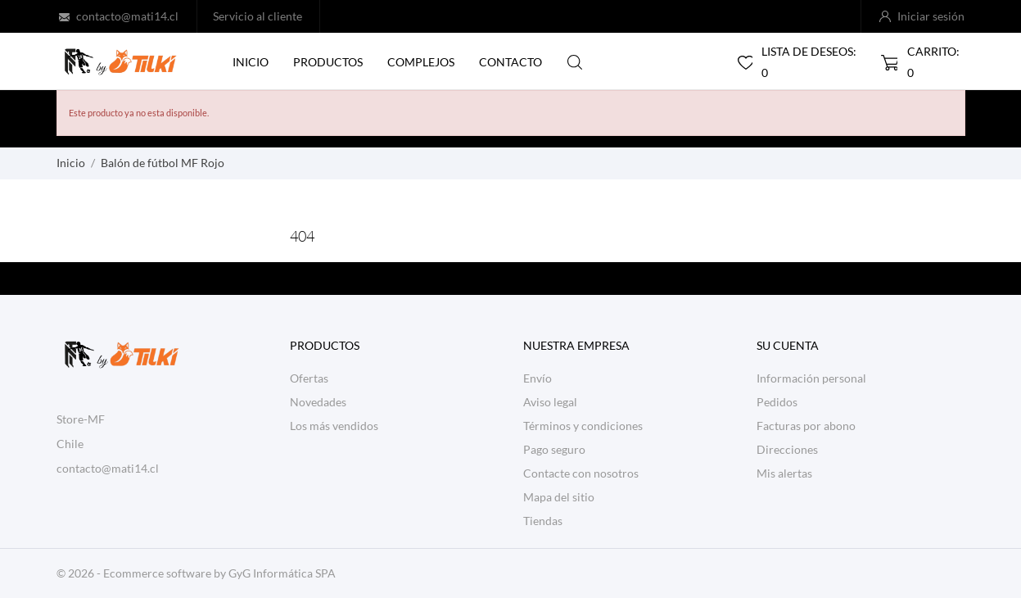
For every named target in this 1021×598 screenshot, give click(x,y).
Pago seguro (554, 449)
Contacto (510, 62)
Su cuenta (788, 345)
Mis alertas (784, 473)
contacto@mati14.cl (127, 16)
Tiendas (542, 521)
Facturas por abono (806, 426)
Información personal (811, 378)
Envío (537, 378)
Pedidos (777, 402)
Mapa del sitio (558, 497)
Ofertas (309, 378)
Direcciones (787, 449)
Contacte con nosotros (581, 473)
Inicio (251, 62)
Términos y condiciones (583, 426)
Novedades (318, 402)
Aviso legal (550, 402)
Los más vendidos (334, 426)
